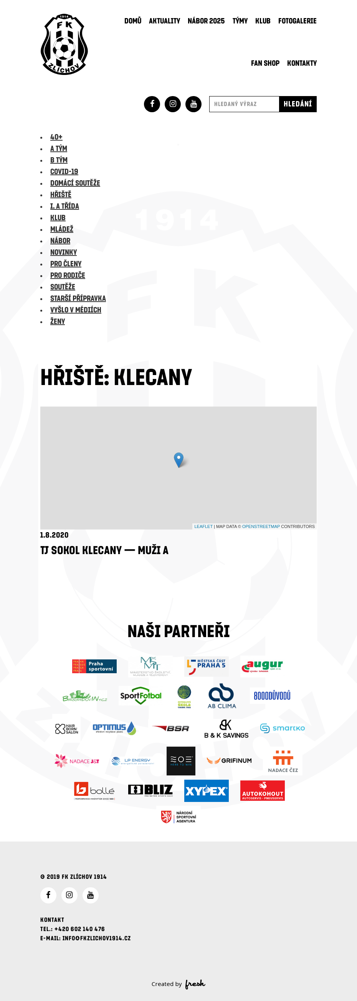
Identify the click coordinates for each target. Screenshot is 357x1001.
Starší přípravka (78, 298)
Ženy (57, 321)
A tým (58, 149)
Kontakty (302, 63)
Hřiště (60, 195)
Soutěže (62, 287)
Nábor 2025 (206, 21)
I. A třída (64, 206)
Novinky (63, 252)
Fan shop (265, 63)
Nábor (60, 241)
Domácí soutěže (75, 183)
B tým (59, 160)
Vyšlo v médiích (75, 310)
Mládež (61, 229)
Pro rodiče (67, 275)
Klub (263, 21)
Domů (132, 21)
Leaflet (203, 526)
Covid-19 (64, 172)
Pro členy (65, 264)
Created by (179, 984)
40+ (56, 137)
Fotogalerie (297, 21)
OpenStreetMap (261, 526)
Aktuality (164, 21)
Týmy (240, 21)
